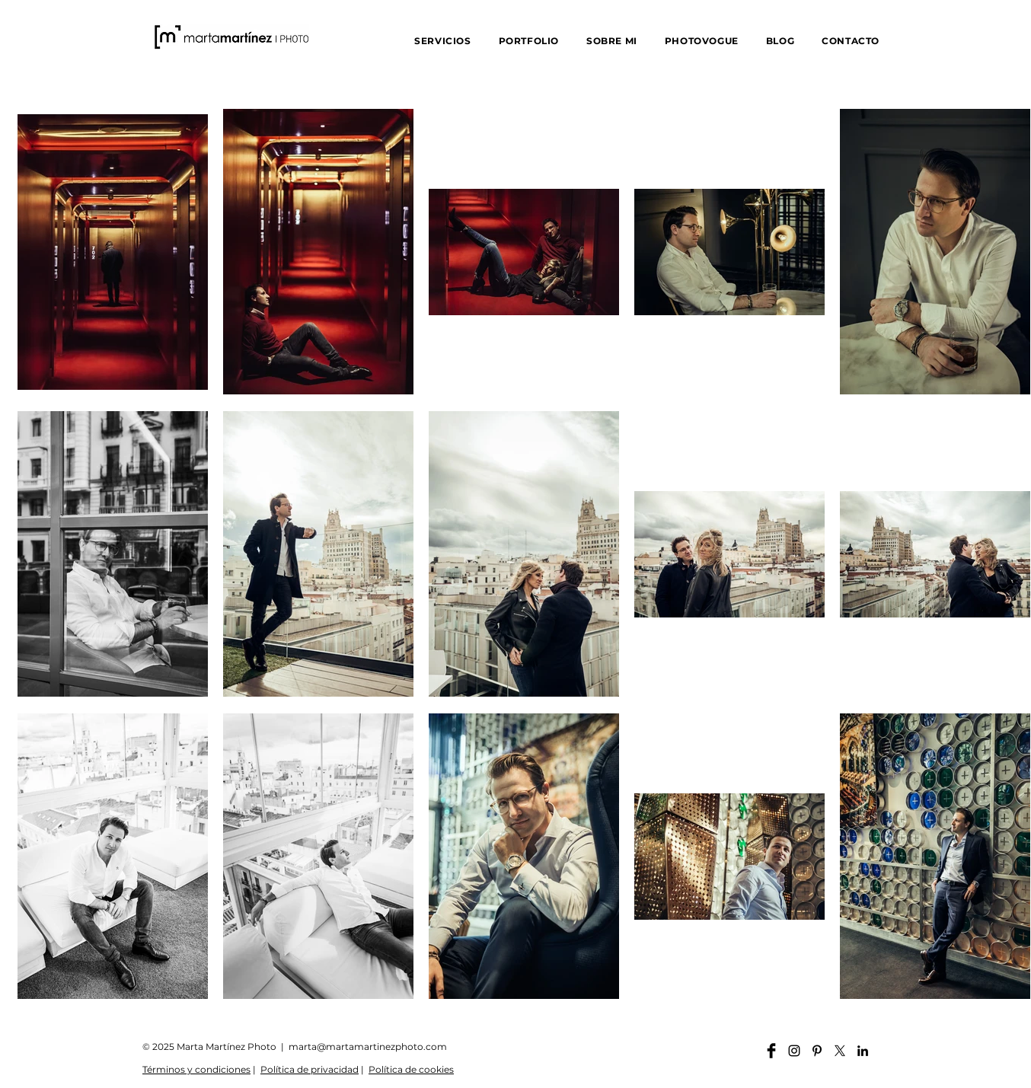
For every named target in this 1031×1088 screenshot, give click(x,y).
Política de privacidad (309, 1069)
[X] (839, 1050)
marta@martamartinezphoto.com (368, 1046)
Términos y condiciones (196, 1069)
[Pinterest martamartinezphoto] (817, 1050)
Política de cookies (411, 1069)
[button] (442, 40)
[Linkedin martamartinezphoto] (862, 1050)
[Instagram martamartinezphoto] (794, 1050)
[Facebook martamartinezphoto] (771, 1050)
